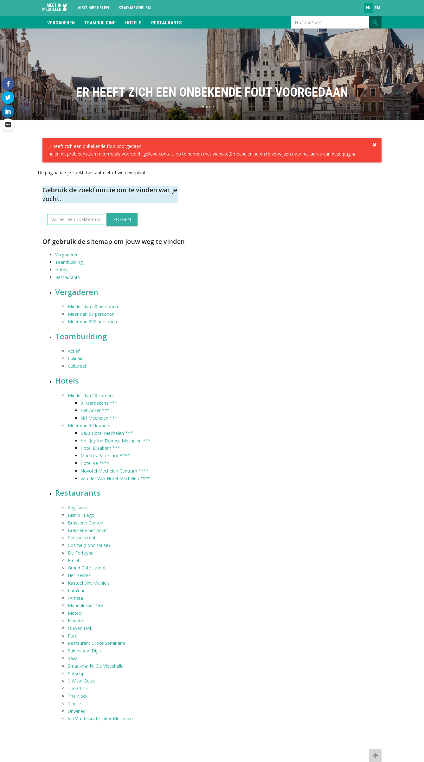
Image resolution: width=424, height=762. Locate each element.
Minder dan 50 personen (93, 306)
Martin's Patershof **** (105, 456)
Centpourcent (82, 538)
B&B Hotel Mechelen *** (106, 433)
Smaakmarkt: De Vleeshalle (96, 666)
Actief (74, 351)
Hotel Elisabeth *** (100, 448)
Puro (73, 636)
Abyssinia (77, 508)
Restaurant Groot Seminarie (96, 643)
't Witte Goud (81, 681)
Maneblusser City (85, 605)
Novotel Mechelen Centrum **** (114, 471)
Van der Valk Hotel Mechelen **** (115, 478)
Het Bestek (79, 575)
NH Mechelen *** (98, 418)
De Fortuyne (80, 553)
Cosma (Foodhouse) (89, 545)
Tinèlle (74, 704)
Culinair (75, 358)
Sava (73, 658)
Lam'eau (77, 590)
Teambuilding (100, 23)
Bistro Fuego (81, 515)
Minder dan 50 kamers (91, 395)
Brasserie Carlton (85, 523)
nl (368, 7)
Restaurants (166, 23)
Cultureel (77, 366)
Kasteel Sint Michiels (89, 583)
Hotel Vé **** (94, 463)
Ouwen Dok (80, 628)
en (377, 7)
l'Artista (75, 598)
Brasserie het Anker (88, 530)
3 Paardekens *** (98, 403)
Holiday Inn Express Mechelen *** (115, 441)
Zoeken (122, 219)
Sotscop (76, 673)
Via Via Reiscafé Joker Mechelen (100, 718)
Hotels (133, 23)
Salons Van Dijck (85, 651)
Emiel (73, 560)
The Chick (78, 688)
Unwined (77, 711)
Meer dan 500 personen (92, 322)
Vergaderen (61, 23)
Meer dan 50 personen (91, 314)
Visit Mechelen (93, 7)
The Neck (77, 696)
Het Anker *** (95, 410)
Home (207, 107)
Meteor (75, 613)
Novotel (76, 621)
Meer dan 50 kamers (89, 425)
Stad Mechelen (135, 7)
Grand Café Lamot (87, 568)
